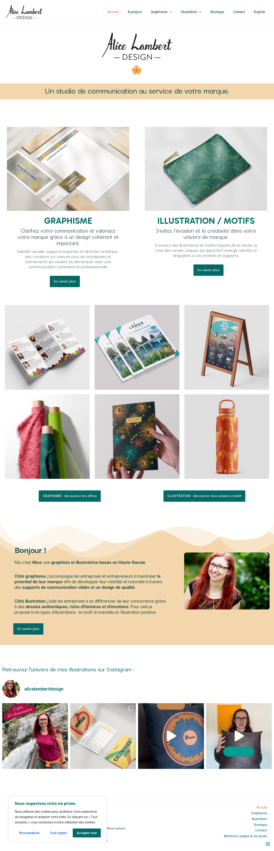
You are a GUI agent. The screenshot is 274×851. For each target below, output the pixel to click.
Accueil (124, 12)
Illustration (197, 12)
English (260, 12)
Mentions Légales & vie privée (246, 836)
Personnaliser (29, 833)
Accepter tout (87, 833)
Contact (242, 12)
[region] (58, 819)
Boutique (222, 12)
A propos (144, 12)
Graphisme (169, 12)
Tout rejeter (58, 833)
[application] (177, 12)
